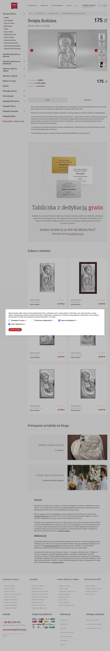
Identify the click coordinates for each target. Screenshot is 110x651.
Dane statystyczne (18, 324)
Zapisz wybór (15, 329)
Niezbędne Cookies (19, 321)
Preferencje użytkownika (44, 321)
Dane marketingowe (69, 321)
